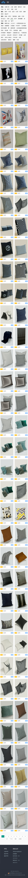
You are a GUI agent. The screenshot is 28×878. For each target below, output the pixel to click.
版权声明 (6, 853)
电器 (2, 21)
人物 (12, 7)
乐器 (24, 7)
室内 (2, 16)
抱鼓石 (9, 39)
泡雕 (24, 11)
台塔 (25, 35)
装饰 (6, 16)
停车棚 (21, 35)
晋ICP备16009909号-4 (15, 871)
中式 (9, 11)
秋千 (8, 9)
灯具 (17, 11)
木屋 (20, 37)
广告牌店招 (24, 32)
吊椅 (12, 9)
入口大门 (13, 23)
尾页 (15, 838)
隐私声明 (6, 856)
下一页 (11, 838)
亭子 (11, 30)
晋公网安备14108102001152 (15, 873)
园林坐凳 (13, 28)
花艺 (13, 11)
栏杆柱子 (15, 35)
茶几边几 (3, 18)
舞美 (2, 14)
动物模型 (7, 25)
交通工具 (7, 7)
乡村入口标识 (8, 37)
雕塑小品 (7, 23)
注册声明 (6, 851)
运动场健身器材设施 (22, 28)
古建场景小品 (16, 32)
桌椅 (19, 16)
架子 (12, 21)
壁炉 (6, 21)
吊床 (16, 9)
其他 (2, 7)
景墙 (2, 30)
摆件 (6, 11)
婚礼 (2, 11)
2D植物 (13, 25)
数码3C (20, 7)
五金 (2, 9)
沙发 (8, 18)
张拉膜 (6, 30)
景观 (2, 23)
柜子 (15, 18)
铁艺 (21, 11)
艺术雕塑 (24, 25)
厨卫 (9, 16)
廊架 (2, 25)
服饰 (15, 7)
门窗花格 (14, 16)
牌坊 (2, 37)
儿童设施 (15, 30)
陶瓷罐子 (9, 32)
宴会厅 (7, 14)
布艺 (12, 18)
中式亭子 (18, 25)
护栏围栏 (3, 32)
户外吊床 (15, 37)
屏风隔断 (20, 18)
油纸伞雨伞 (4, 39)
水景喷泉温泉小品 (21, 23)
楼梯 (14, 39)
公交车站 (3, 35)
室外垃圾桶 (4, 28)
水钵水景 (9, 35)
